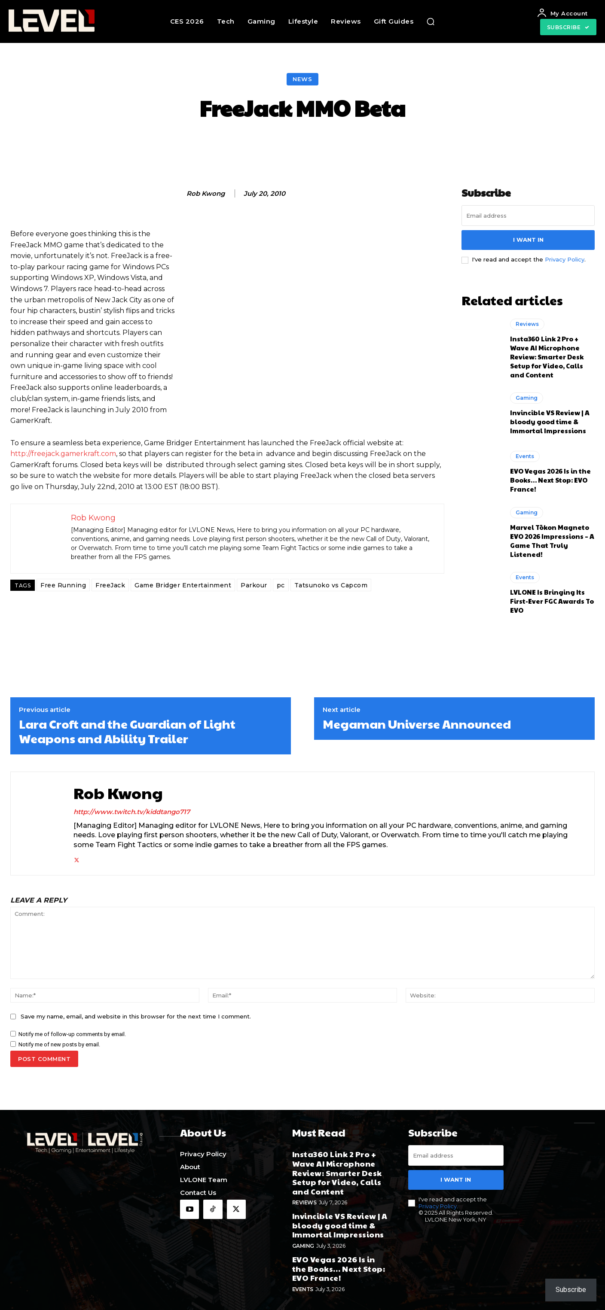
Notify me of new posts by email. (59, 1044)
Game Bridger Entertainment (182, 585)
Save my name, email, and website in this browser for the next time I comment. (136, 1016)
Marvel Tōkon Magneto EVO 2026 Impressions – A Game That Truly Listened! (552, 541)
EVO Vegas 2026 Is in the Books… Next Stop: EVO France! (550, 479)
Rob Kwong (205, 194)
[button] (430, 21)
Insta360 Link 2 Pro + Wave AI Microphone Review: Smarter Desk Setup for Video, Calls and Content (547, 356)
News (302, 79)
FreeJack (110, 585)
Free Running (63, 585)
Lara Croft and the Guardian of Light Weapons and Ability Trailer (127, 731)
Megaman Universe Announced (417, 724)
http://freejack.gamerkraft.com (63, 454)
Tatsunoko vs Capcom (331, 585)
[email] (528, 215)
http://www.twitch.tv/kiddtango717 (131, 812)
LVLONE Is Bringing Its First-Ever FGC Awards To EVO (552, 600)
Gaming (527, 398)
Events (525, 456)
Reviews (527, 324)
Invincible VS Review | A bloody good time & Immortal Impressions (550, 421)
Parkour (254, 585)
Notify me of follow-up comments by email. (72, 1034)
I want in (528, 239)
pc (281, 585)
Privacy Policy (564, 259)
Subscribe (571, 1290)
